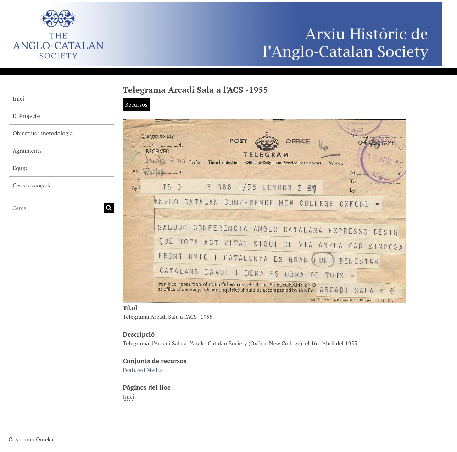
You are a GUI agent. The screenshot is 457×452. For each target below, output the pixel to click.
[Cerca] (61, 208)
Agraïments (27, 150)
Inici (18, 98)
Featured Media (142, 370)
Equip (20, 168)
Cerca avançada (32, 185)
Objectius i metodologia (43, 133)
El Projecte (26, 116)
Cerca (109, 208)
